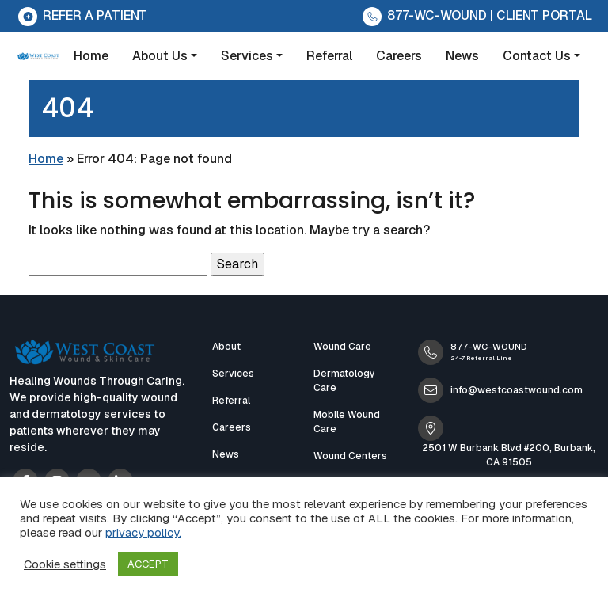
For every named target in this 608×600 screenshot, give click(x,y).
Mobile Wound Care (347, 421)
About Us (160, 55)
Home (91, 55)
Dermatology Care (344, 380)
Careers (399, 55)
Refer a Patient (81, 15)
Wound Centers (350, 456)
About (226, 346)
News (462, 55)
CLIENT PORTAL (544, 15)
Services (247, 55)
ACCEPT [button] (148, 564)
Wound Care (342, 346)
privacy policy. (143, 532)
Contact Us (537, 55)
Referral (329, 55)
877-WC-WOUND (423, 15)
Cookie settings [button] (65, 564)
